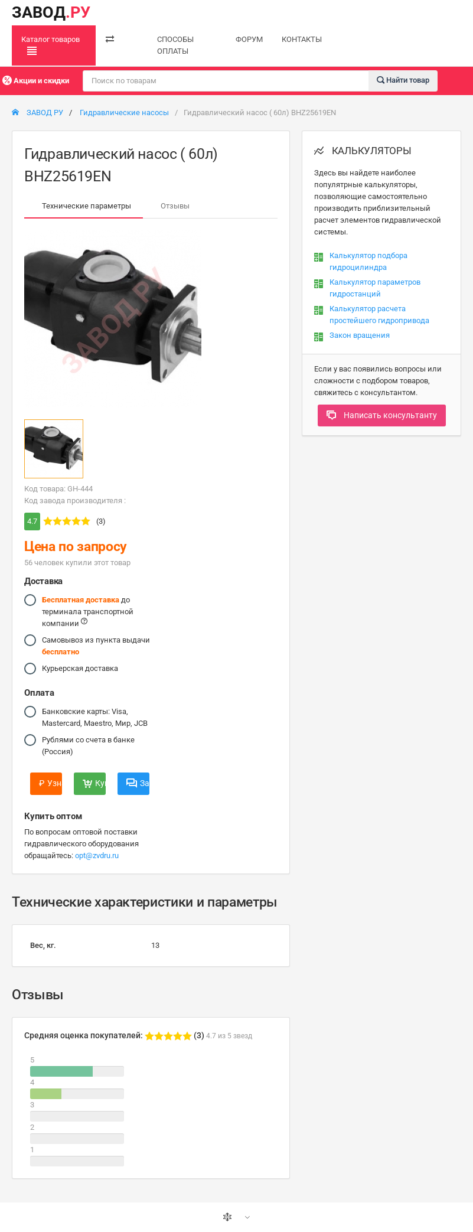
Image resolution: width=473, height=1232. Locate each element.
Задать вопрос (137, 783)
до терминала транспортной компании (87, 611)
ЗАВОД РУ (37, 112)
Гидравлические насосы (124, 112)
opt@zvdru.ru (97, 855)
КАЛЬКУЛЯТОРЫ (363, 151)
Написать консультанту (382, 415)
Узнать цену (50, 783)
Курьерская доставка (80, 668)
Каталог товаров (50, 45)
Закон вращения (360, 335)
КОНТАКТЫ (302, 39)
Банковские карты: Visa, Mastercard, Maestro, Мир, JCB (95, 717)
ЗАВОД (51, 12)
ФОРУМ (249, 39)
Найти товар (403, 80)
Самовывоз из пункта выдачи (96, 645)
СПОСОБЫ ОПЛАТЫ (175, 45)
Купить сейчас (94, 783)
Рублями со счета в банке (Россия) (88, 745)
